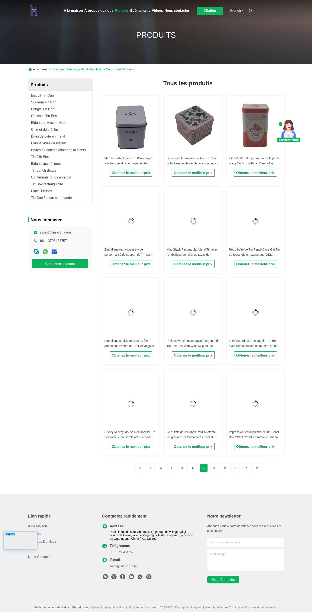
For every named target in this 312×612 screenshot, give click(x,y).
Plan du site (80, 607)
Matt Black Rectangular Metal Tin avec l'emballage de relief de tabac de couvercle (192, 254)
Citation (209, 10)
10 (235, 468)
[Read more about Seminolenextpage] (140, 468)
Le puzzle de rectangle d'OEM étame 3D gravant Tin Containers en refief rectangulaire (191, 437)
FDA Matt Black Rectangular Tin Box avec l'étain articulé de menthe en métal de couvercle (255, 346)
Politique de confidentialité (51, 607)
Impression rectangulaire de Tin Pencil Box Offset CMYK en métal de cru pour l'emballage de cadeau (255, 437)
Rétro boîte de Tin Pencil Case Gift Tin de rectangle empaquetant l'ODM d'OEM (254, 254)
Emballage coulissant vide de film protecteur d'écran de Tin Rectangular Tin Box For (129, 346)
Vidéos (157, 10)
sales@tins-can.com (55, 232)
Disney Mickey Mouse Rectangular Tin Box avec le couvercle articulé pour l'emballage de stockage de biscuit (129, 437)
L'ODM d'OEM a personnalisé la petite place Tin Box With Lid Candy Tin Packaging (254, 163)
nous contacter (223, 580)
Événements (140, 10)
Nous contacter (176, 10)
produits (34, 534)
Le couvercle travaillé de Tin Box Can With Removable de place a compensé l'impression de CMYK (192, 163)
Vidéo (32, 549)
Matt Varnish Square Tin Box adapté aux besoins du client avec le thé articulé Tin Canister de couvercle (128, 163)
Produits (122, 10)
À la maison (73, 10)
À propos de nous (98, 10)
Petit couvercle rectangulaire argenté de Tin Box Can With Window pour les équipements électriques (193, 346)
